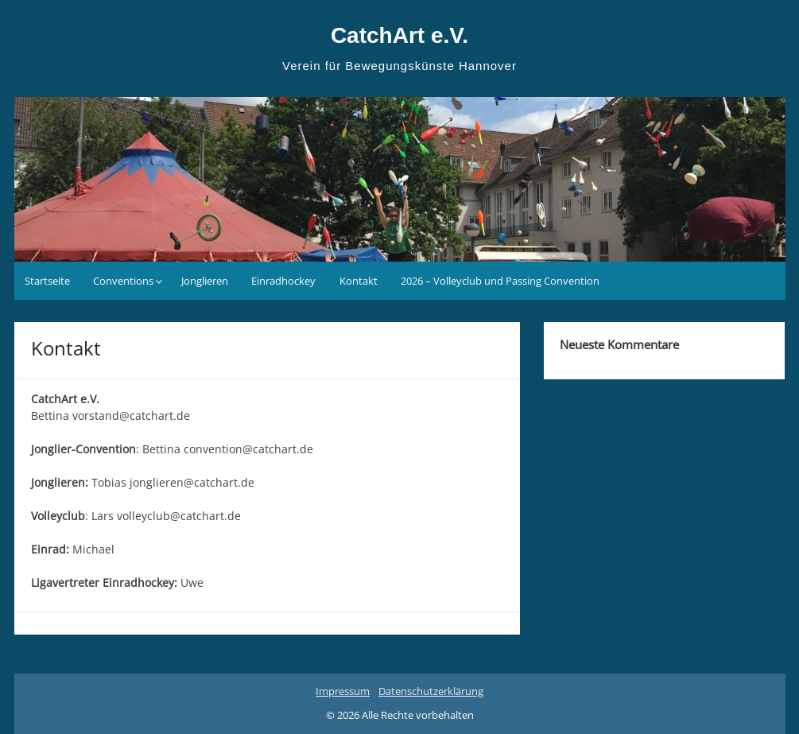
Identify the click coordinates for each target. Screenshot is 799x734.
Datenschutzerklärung (430, 691)
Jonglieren (204, 281)
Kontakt (358, 281)
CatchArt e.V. (399, 35)
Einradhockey (283, 281)
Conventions (123, 281)
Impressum (343, 691)
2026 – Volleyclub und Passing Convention (500, 281)
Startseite (47, 281)
